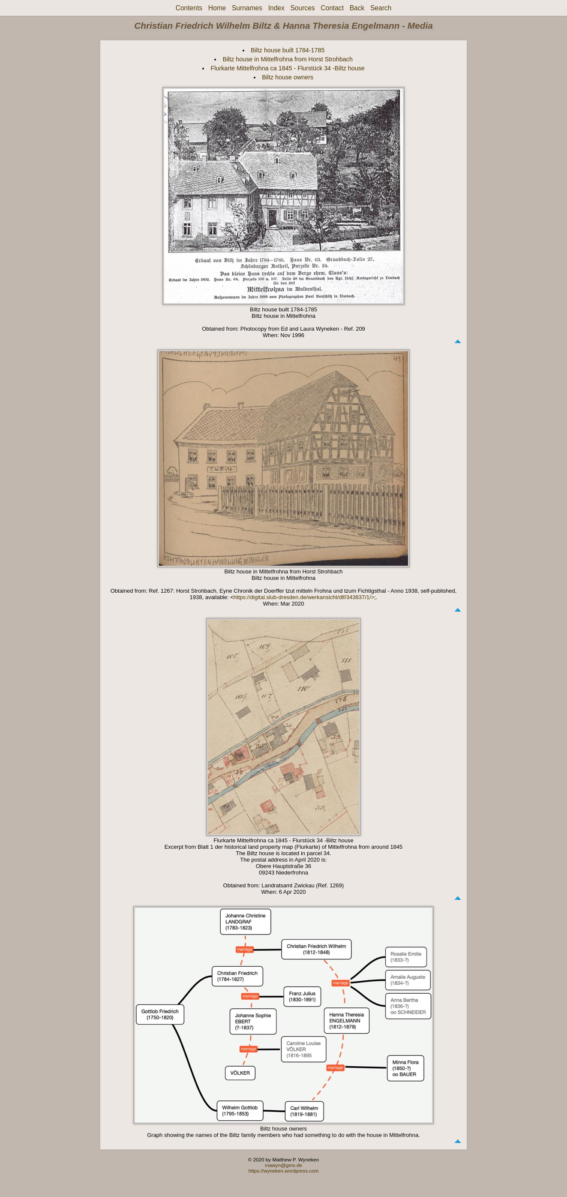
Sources (302, 8)
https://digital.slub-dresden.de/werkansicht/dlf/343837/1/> (304, 597)
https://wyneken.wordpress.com (284, 1170)
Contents (189, 8)
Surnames (247, 8)
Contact (332, 8)
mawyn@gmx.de (283, 1165)
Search (380, 8)
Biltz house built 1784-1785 (287, 50)
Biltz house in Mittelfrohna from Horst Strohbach (287, 59)
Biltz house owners (287, 77)
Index (276, 8)
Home (217, 8)
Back (357, 8)
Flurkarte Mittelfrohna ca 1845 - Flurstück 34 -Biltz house (288, 68)
